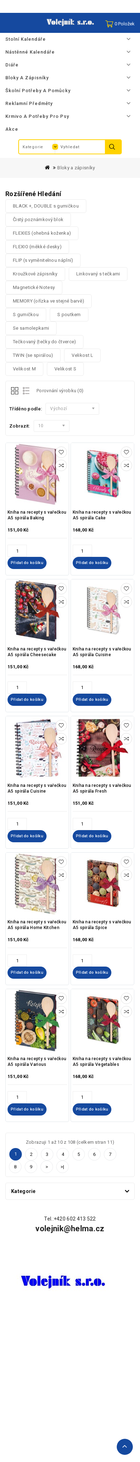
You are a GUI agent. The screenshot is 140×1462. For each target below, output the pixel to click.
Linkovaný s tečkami (98, 273)
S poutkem (69, 314)
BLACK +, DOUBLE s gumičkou (46, 206)
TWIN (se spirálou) (33, 355)
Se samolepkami (31, 328)
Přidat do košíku (27, 562)
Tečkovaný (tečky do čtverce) (44, 341)
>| (62, 1166)
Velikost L (82, 355)
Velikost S (65, 368)
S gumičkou (26, 314)
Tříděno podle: (25, 408)
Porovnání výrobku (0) (60, 390)
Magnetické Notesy (34, 287)
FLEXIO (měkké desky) (37, 246)
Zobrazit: (19, 426)
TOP (125, 1447)
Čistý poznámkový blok (38, 219)
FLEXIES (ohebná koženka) (42, 233)
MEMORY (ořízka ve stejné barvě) (48, 301)
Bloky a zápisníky (76, 167)
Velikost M (24, 368)
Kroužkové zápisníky (35, 273)
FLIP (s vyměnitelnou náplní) (43, 260)
